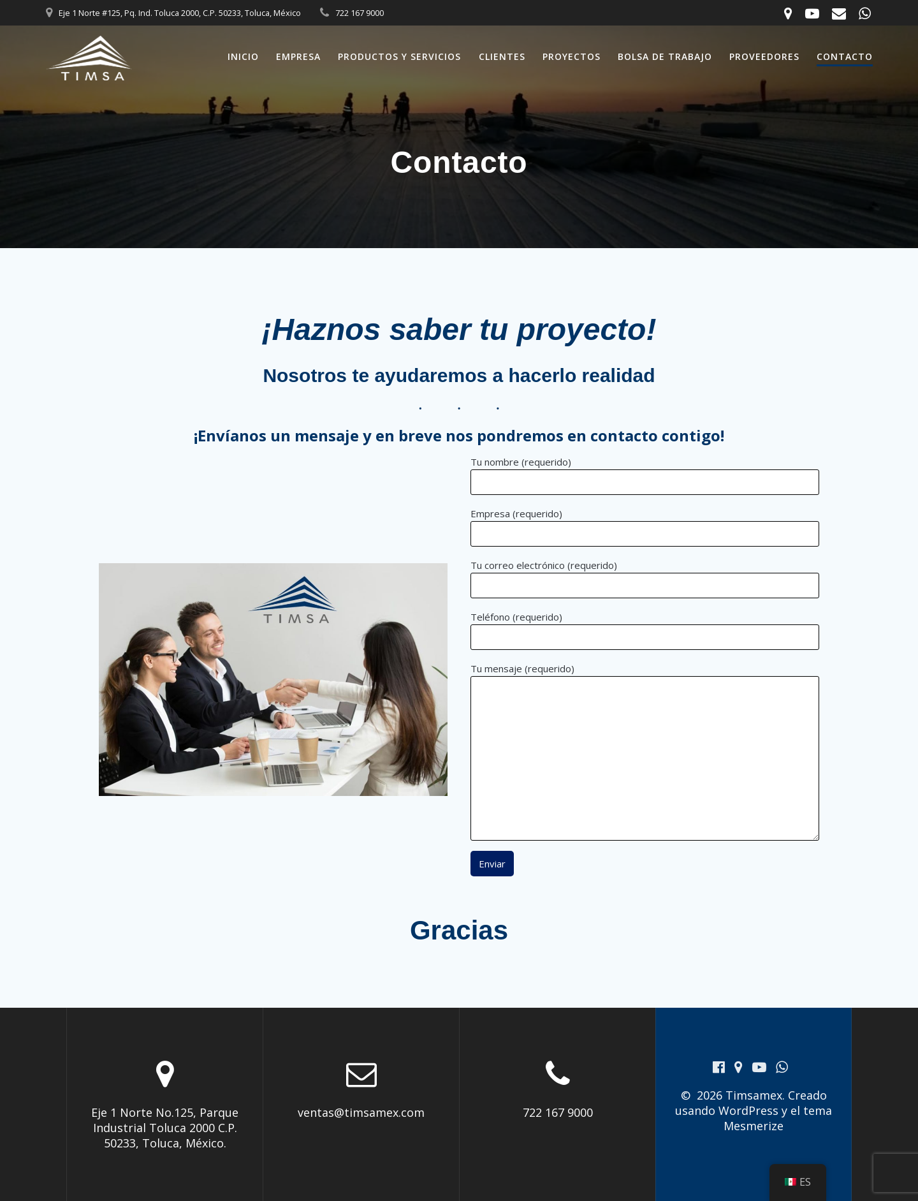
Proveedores (764, 56)
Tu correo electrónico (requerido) (644, 578)
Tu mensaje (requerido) (644, 751)
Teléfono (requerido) (644, 630)
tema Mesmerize (778, 1118)
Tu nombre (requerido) (644, 475)
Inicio (243, 56)
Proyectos (572, 56)
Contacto (845, 56)
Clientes (502, 56)
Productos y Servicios (399, 56)
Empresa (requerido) (644, 527)
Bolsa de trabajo (665, 56)
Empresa (298, 56)
